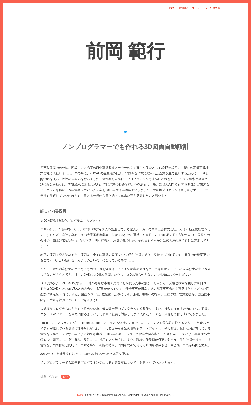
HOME (172, 8)
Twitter (80, 394)
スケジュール (199, 8)
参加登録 (184, 8)
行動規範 (215, 8)
